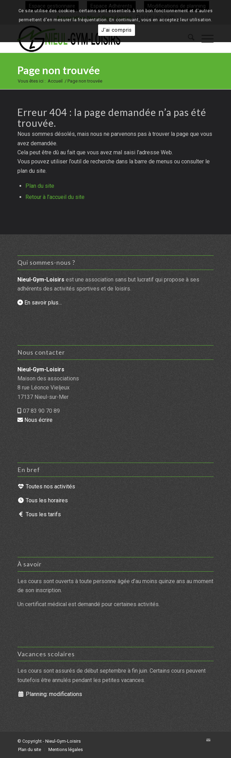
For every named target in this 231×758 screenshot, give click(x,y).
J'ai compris (116, 30)
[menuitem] (30, 749)
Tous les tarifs (39, 514)
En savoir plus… (39, 302)
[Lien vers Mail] (208, 740)
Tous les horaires (42, 500)
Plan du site (39, 186)
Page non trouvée (58, 70)
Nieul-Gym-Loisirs (63, 741)
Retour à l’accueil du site (55, 197)
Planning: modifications (49, 694)
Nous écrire (35, 420)
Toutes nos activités (46, 486)
